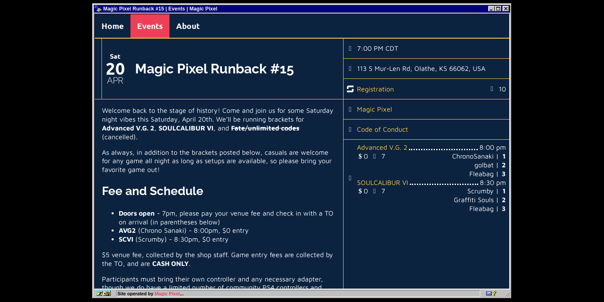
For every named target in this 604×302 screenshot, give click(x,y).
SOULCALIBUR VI (382, 182)
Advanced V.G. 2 (382, 147)
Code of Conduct (382, 129)
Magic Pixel (374, 109)
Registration (375, 89)
